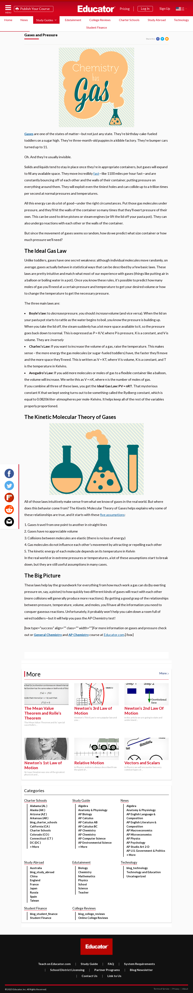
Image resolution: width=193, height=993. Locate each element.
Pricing (125, 9)
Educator (96, 9)
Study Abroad (157, 20)
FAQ (108, 964)
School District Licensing (64, 970)
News (24, 20)
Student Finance (96, 27)
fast (96, 174)
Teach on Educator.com (54, 964)
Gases (28, 134)
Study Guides (44, 20)
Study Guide (86, 964)
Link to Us (111, 976)
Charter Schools (129, 20)
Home (8, 20)
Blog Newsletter (138, 970)
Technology (181, 20)
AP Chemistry (78, 635)
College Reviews (100, 20)
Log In (145, 9)
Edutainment (73, 20)
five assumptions (112, 515)
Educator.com (114, 635)
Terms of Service (161, 988)
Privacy (175, 988)
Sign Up (164, 9)
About (184, 988)
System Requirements (137, 964)
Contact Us (86, 976)
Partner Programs (104, 970)
